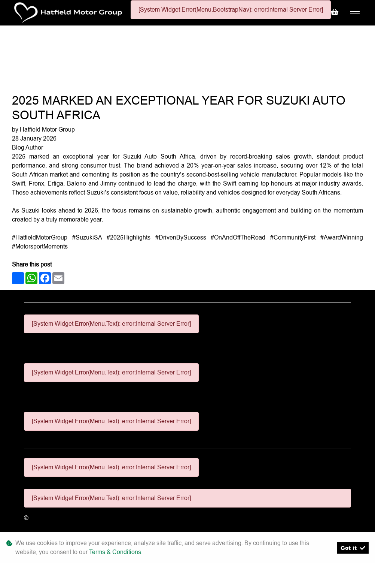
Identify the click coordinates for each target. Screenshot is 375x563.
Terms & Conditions (115, 552)
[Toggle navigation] (354, 12)
